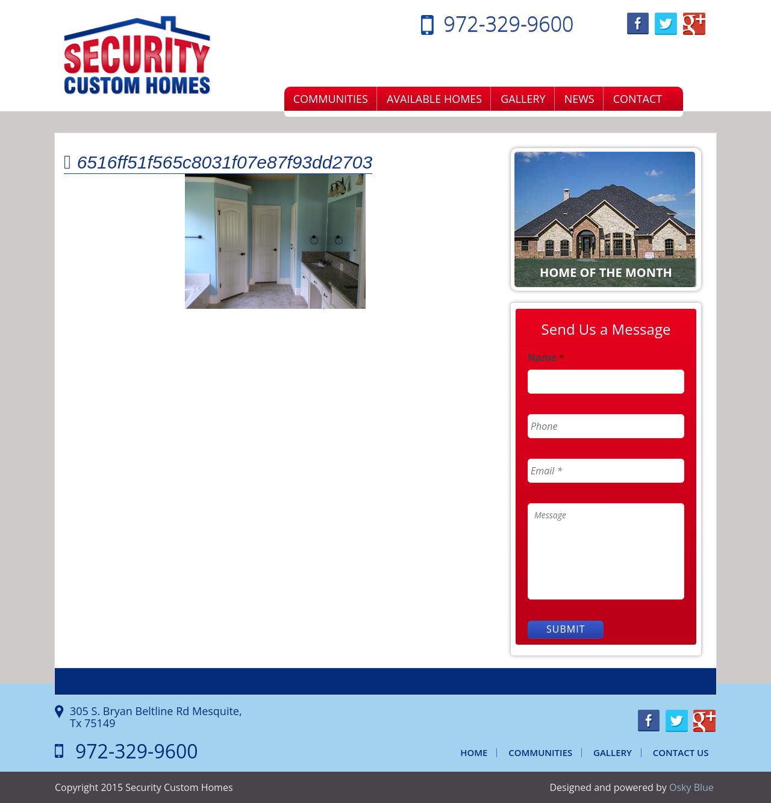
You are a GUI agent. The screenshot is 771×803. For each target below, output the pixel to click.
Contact (637, 98)
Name (546, 358)
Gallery (523, 98)
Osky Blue (691, 787)
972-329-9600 (509, 23)
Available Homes (434, 98)
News (579, 98)
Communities (330, 98)
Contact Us (681, 752)
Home (473, 752)
